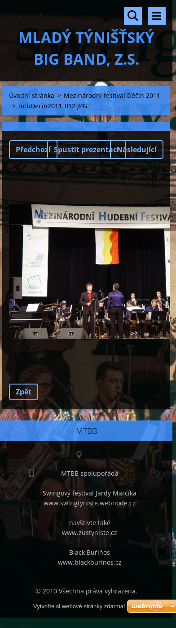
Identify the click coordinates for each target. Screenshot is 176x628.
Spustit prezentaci (86, 150)
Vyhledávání (133, 16)
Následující (137, 150)
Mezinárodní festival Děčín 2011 (112, 95)
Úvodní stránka (31, 95)
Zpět (23, 392)
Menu (157, 16)
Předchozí (33, 150)
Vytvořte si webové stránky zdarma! (79, 606)
